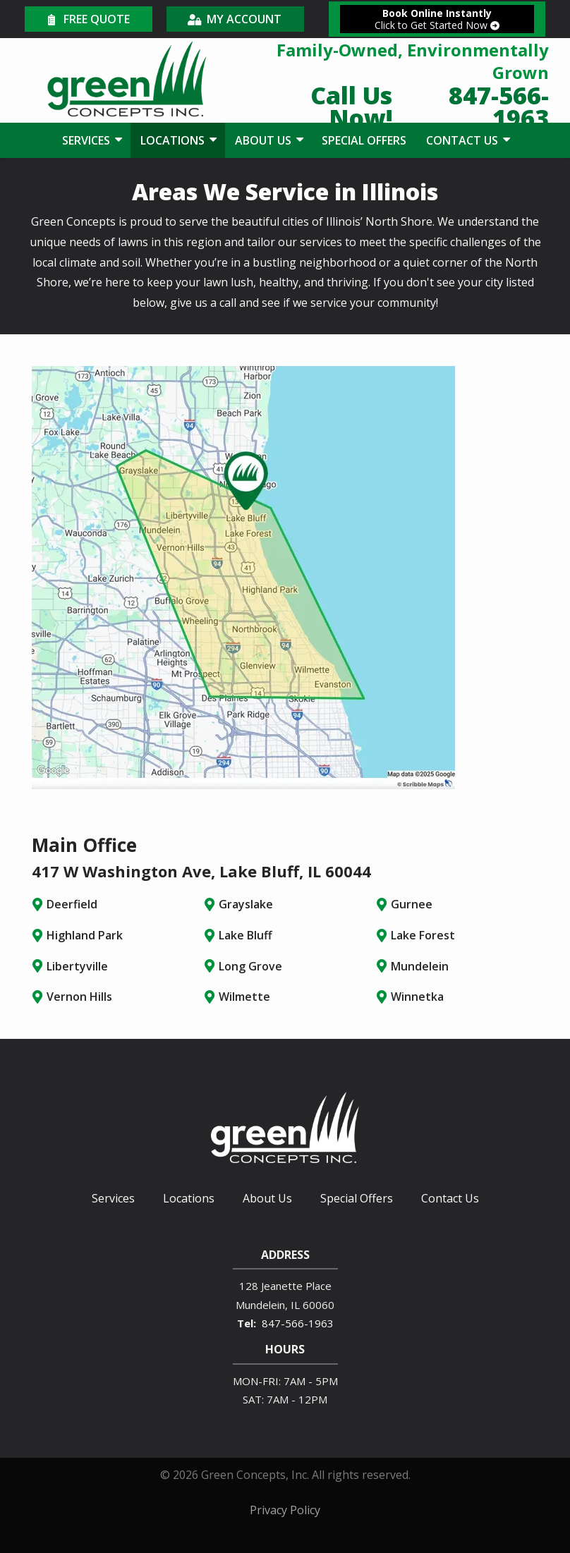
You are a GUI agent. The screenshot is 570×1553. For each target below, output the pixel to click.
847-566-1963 (298, 1323)
